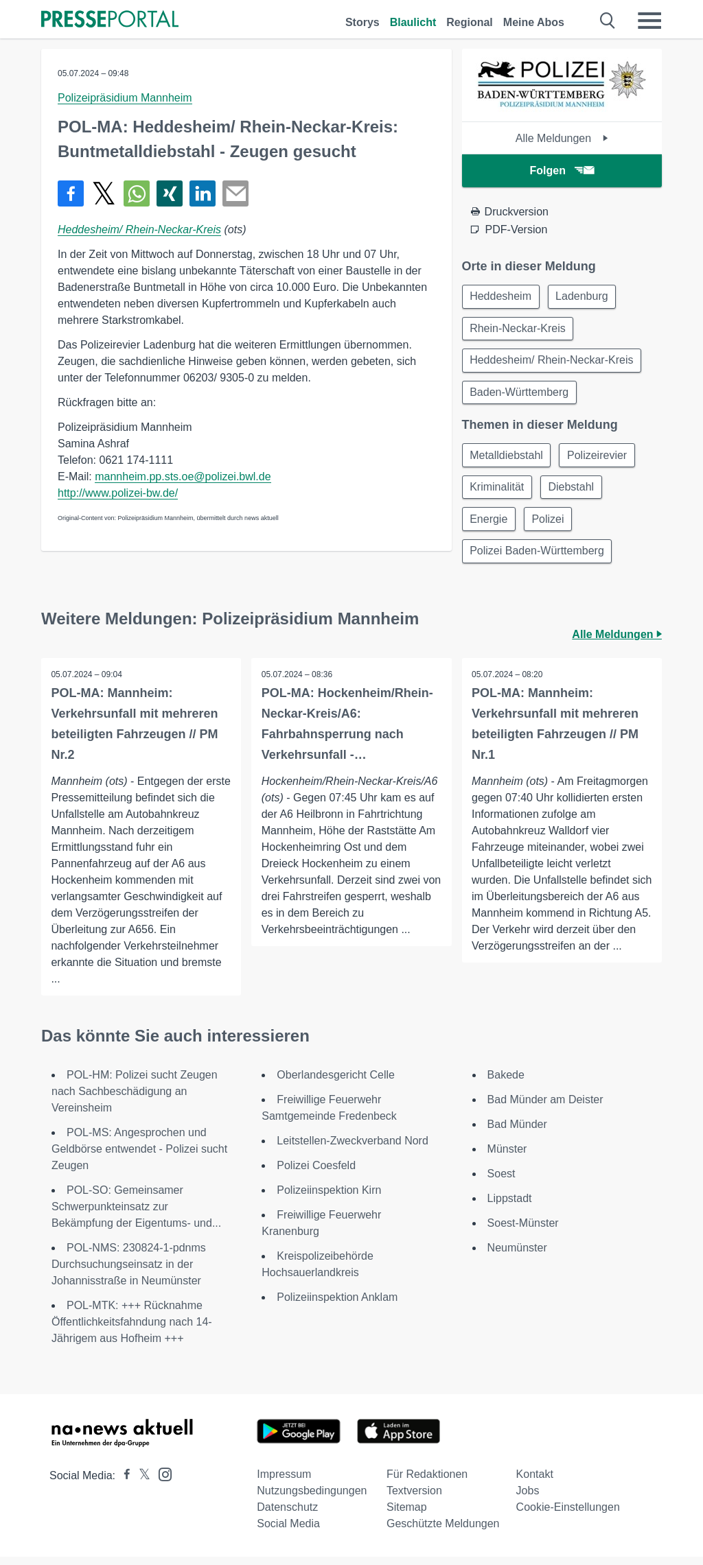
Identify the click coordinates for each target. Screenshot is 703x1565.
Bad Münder (517, 1132)
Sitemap (407, 1515)
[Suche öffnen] (607, 20)
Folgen (562, 170)
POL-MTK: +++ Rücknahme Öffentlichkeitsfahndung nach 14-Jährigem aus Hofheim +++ (131, 1330)
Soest (501, 1182)
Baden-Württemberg (520, 395)
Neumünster (517, 1256)
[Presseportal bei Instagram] (161, 1481)
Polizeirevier (600, 459)
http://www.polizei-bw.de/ (118, 493)
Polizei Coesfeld (316, 1173)
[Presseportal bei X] (140, 1484)
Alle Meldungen (562, 138)
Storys (362, 22)
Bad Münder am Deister (545, 1108)
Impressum (284, 1482)
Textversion (414, 1499)
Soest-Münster (523, 1231)
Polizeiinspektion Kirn (329, 1198)
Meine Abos (533, 22)
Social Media (288, 1532)
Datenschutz (287, 1515)
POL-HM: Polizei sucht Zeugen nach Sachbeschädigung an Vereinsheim (134, 1099)
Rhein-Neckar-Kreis (519, 330)
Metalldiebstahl (507, 459)
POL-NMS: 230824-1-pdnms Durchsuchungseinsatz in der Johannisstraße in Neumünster (128, 1272)
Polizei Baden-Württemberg (538, 558)
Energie (490, 525)
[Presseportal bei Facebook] (122, 1484)
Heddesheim (502, 297)
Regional (469, 22)
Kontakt (534, 1482)
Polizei (551, 525)
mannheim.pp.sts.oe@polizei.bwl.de (182, 476)
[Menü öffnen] (649, 20)
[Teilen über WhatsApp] (137, 193)
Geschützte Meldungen (443, 1532)
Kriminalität (498, 492)
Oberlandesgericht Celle (336, 1083)
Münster (507, 1157)
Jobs (528, 1499)
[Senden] (235, 193)
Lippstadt (509, 1206)
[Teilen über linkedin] (202, 193)
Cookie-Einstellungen (568, 1515)
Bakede (506, 1083)
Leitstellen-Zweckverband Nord (352, 1149)
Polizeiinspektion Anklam (337, 1305)
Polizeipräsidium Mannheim (125, 98)
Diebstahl (574, 492)
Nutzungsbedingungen (312, 1499)
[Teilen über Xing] (170, 193)
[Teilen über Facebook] (71, 193)
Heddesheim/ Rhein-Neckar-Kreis (139, 229)
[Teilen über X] (104, 193)
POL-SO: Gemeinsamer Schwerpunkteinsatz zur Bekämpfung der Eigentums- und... (136, 1214)
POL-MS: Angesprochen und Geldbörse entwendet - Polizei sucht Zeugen (139, 1157)
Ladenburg (584, 297)
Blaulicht (413, 22)
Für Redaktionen (427, 1482)
